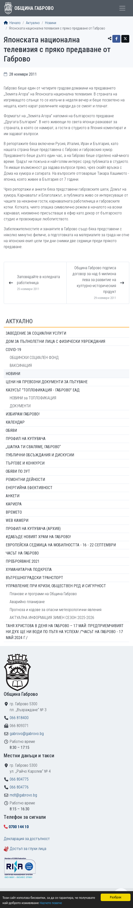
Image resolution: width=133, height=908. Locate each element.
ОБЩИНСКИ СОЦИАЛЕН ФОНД (34, 357)
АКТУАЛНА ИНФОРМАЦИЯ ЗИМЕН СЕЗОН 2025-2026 (52, 617)
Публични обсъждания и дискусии (40, 455)
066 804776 (19, 787)
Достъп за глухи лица (28, 848)
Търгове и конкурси (25, 463)
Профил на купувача (25, 438)
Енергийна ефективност (29, 487)
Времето (14, 512)
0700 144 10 (19, 826)
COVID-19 (13, 349)
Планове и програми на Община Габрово (43, 593)
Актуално (33, 23)
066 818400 (19, 717)
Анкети (12, 496)
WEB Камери (17, 520)
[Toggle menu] (122, 8)
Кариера (14, 504)
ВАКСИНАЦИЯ (21, 365)
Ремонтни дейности (25, 479)
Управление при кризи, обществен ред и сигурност (56, 586)
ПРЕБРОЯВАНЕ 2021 (23, 561)
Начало (12, 23)
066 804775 (19, 779)
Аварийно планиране (27, 601)
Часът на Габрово (22, 553)
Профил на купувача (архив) (33, 528)
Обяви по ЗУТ (18, 471)
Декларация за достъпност (27, 838)
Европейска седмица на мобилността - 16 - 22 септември (61, 545)
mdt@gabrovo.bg (23, 795)
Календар (15, 422)
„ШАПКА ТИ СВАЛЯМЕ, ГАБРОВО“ (33, 446)
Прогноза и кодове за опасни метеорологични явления (55, 609)
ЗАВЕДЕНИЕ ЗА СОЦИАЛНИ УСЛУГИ (36, 333)
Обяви (11, 430)
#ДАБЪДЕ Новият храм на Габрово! (38, 536)
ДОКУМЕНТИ (20, 406)
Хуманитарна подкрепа (29, 569)
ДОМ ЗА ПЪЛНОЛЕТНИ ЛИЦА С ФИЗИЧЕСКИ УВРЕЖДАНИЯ (55, 341)
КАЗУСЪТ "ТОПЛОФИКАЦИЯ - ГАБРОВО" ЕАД (43, 390)
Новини (50, 23)
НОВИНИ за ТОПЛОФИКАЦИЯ (33, 398)
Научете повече (51, 903)
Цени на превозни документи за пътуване (47, 382)
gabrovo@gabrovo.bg (27, 733)
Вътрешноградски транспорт (34, 577)
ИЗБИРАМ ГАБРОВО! (23, 414)
